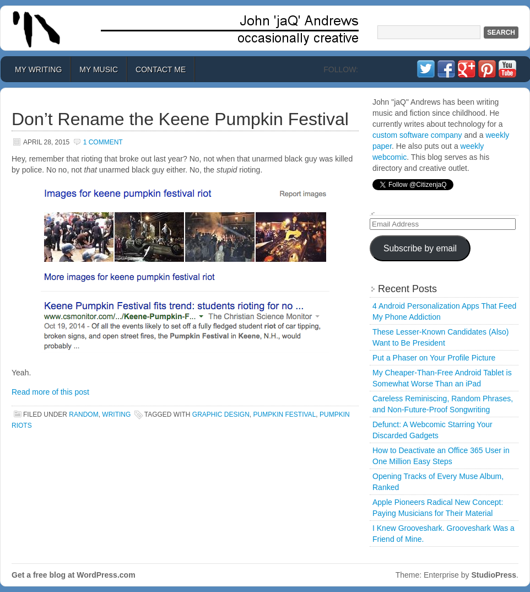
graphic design (221, 414)
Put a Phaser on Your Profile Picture (433, 357)
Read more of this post (50, 392)
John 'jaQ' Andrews (265, 28)
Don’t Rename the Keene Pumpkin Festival (180, 119)
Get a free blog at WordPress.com (74, 575)
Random (83, 414)
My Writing (38, 69)
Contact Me (161, 69)
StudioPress (493, 575)
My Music (98, 69)
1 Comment (103, 142)
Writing (116, 414)
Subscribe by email (420, 248)
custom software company (417, 135)
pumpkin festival (284, 414)
